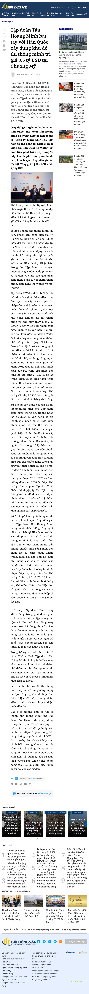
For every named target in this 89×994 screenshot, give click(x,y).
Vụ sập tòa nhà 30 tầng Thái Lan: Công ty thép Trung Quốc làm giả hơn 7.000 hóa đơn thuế (11, 825)
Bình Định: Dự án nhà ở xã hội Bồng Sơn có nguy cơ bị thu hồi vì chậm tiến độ (77, 880)
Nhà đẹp (67, 14)
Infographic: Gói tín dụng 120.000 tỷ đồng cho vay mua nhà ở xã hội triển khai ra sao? (80, 140)
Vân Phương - (23, 74)
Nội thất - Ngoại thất (58, 14)
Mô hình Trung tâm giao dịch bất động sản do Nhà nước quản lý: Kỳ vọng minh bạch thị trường (76, 868)
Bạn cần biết (10, 929)
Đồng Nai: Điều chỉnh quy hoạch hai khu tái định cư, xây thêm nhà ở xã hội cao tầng (46, 880)
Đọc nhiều (66, 28)
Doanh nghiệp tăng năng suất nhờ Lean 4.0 (32, 913)
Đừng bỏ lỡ (8, 807)
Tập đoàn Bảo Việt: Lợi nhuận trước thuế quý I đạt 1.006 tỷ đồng (11, 914)
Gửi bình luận (44, 793)
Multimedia (80, 14)
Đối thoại (28, 14)
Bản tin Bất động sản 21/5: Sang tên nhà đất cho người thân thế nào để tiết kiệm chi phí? (80, 114)
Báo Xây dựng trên (32, 778)
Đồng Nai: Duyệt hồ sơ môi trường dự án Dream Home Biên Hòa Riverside (76, 855)
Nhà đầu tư (35, 14)
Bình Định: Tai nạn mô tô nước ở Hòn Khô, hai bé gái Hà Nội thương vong (55, 828)
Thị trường (43, 14)
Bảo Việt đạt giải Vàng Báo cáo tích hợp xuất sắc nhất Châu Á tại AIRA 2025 (77, 916)
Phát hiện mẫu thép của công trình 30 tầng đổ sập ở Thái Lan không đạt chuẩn (77, 826)
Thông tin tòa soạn (76, 941)
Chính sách (6, 14)
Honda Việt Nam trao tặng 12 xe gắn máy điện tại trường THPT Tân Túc (55, 916)
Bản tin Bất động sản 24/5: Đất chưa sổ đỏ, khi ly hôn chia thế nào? (80, 90)
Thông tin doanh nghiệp (16, 891)
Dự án (48, 14)
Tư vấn (72, 14)
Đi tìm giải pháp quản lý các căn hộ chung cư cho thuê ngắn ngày (71, 55)
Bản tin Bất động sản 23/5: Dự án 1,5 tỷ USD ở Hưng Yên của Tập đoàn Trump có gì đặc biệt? (80, 166)
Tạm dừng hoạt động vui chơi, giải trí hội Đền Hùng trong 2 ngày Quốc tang (33, 828)
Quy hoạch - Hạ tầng (18, 14)
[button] (4, 29)
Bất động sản (8, 21)
